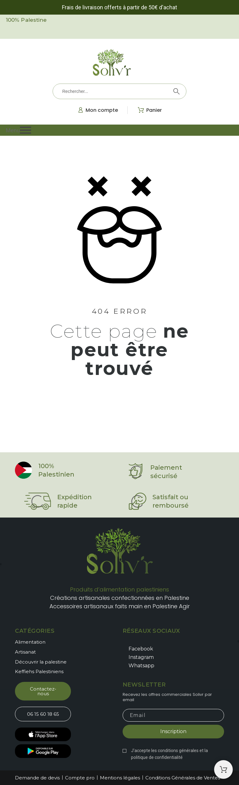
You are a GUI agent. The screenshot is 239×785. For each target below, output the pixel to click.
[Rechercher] (119, 91)
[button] (119, 130)
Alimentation (30, 642)
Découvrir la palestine (41, 662)
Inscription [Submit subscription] (173, 731)
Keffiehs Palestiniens (39, 671)
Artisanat (25, 652)
